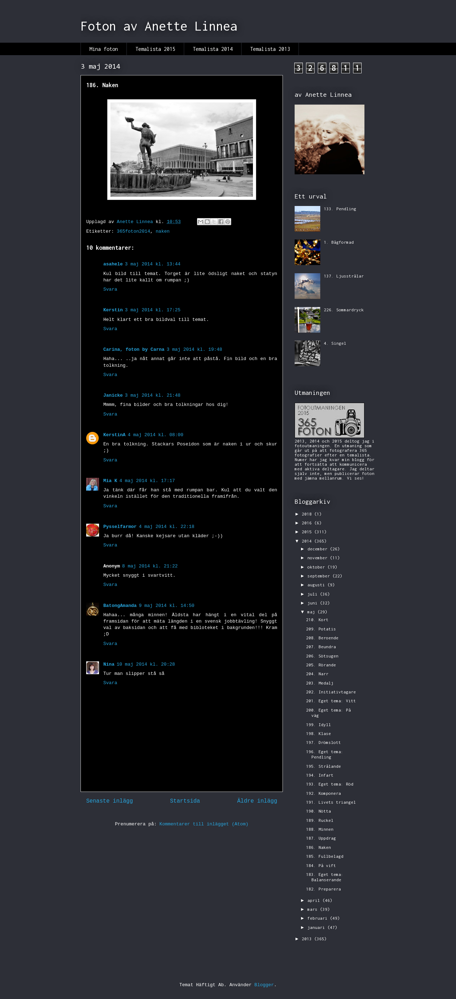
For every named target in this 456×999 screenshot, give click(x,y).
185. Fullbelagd (324, 856)
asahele (113, 264)
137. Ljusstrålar (344, 276)
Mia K (110, 480)
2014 (308, 541)
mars (313, 909)
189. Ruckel (319, 820)
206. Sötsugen (322, 656)
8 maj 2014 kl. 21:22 (150, 566)
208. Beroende (322, 637)
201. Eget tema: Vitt (331, 700)
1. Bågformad (339, 242)
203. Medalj (319, 683)
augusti (317, 584)
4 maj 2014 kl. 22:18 (167, 526)
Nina (108, 664)
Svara (110, 289)
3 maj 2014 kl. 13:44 (153, 264)
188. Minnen (319, 829)
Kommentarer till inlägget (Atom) (204, 824)
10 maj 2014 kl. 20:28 (145, 664)
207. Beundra (321, 646)
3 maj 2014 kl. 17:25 (153, 310)
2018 (308, 514)
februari (318, 918)
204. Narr (317, 673)
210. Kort (317, 619)
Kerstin (113, 310)
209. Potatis (321, 629)
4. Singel (335, 343)
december (318, 548)
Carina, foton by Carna (134, 349)
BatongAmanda (120, 605)
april (314, 900)
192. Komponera (323, 793)
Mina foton (103, 49)
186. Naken (318, 847)
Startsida (185, 801)
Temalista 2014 (213, 49)
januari (317, 927)
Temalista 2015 (155, 49)
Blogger (264, 985)
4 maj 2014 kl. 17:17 (147, 480)
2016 (308, 522)
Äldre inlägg (257, 801)
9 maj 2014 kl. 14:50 (167, 605)
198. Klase (318, 733)
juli (313, 594)
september (319, 576)
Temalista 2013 (270, 49)
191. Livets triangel (331, 802)
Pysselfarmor (120, 526)
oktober (317, 567)
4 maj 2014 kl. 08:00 (155, 435)
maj (312, 611)
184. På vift (321, 865)
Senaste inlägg (109, 801)
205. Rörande (321, 664)
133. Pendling (340, 208)
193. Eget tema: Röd (329, 784)
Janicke (113, 395)
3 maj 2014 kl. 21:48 (153, 395)
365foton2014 (133, 231)
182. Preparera (323, 889)
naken (163, 231)
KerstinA (114, 435)
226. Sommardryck (344, 309)
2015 (308, 531)
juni (313, 603)
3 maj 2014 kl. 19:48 (194, 349)
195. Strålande (323, 766)
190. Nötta (318, 811)
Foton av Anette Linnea (159, 25)
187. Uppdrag (321, 838)
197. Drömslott (323, 742)
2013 (308, 938)
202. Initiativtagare (331, 691)
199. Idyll (318, 724)
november (318, 557)
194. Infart (319, 775)
